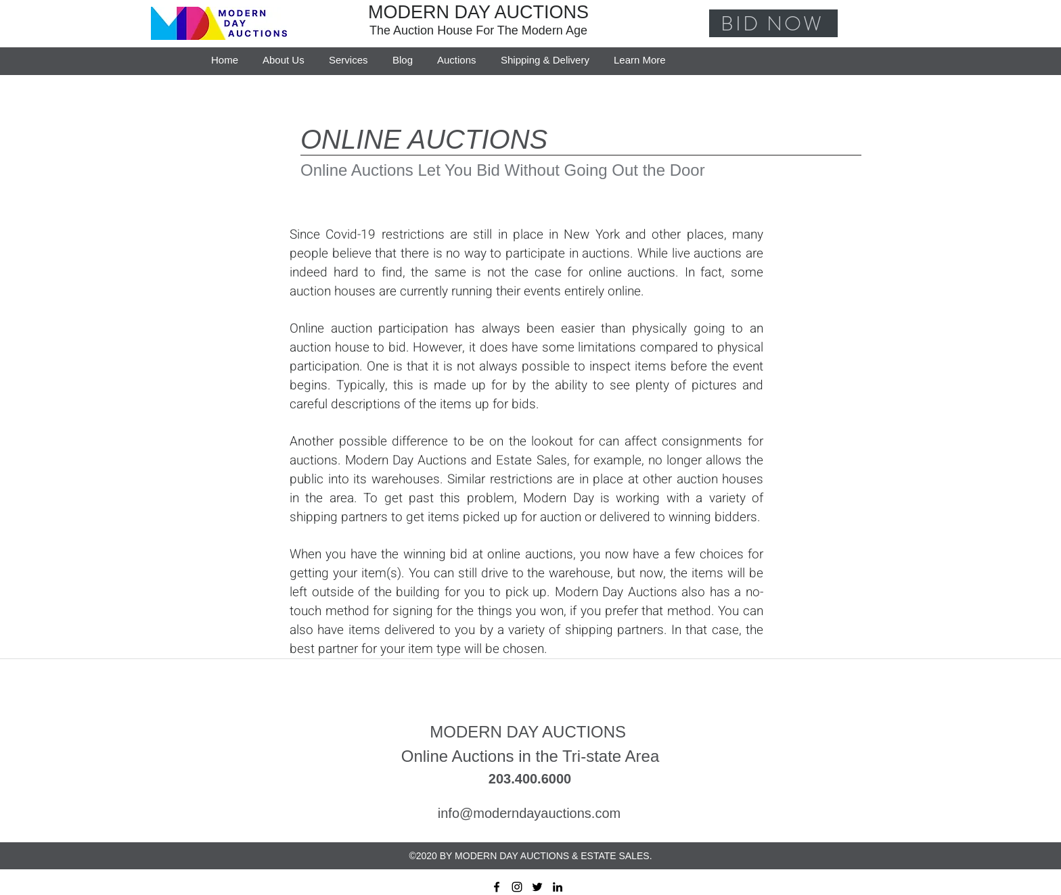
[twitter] (537, 887)
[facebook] (496, 887)
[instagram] (517, 887)
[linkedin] (557, 887)
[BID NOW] (773, 23)
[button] (640, 54)
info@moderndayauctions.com (529, 813)
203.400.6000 (530, 778)
